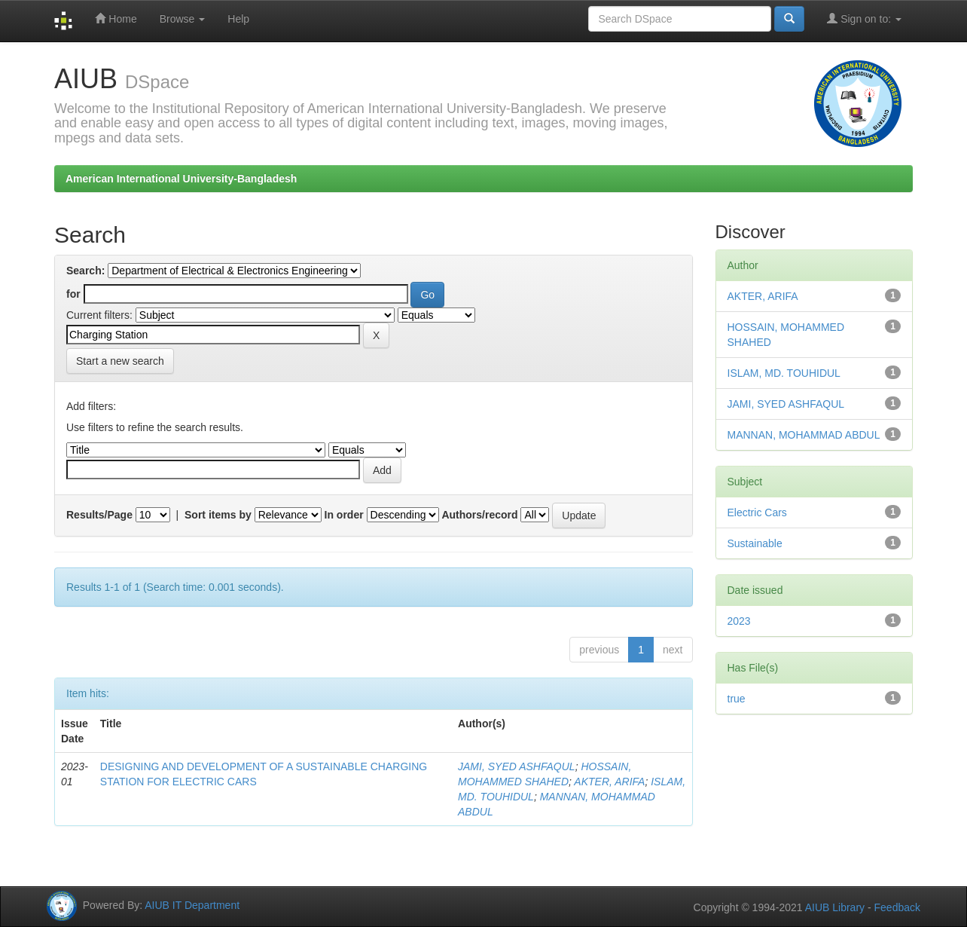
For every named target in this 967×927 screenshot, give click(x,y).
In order (344, 515)
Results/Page (99, 515)
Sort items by (218, 515)
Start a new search (120, 361)
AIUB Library (835, 907)
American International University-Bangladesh (181, 179)
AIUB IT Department (192, 905)
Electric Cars (757, 512)
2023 (739, 621)
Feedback (897, 907)
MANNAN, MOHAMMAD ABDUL (804, 435)
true (737, 699)
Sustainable (755, 543)
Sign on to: (864, 18)
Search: (85, 271)
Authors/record (479, 515)
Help (238, 19)
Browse (183, 19)
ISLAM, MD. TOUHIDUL (784, 373)
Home (115, 18)
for (73, 294)
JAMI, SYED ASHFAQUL (516, 766)
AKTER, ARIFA (609, 782)
